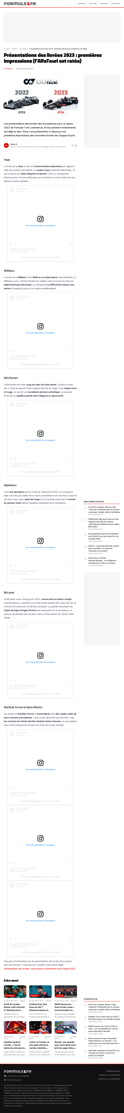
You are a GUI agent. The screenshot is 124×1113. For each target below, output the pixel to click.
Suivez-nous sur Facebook (16, 1076)
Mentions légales (113, 1071)
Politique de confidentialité (109, 1075)
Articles (14, 49)
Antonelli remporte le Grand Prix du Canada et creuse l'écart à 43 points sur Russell (103, 1053)
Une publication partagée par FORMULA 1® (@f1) (40, 257)
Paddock (104, 3)
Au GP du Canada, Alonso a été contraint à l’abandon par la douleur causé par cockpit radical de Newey (104, 509)
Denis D (14, 144)
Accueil (7, 49)
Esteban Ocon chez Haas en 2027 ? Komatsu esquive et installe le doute (104, 1018)
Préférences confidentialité (109, 1079)
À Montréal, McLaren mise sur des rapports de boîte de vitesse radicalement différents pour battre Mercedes (103, 523)
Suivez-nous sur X (13, 1080)
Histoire (92, 3)
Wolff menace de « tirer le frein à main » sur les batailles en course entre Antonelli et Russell (103, 1028)
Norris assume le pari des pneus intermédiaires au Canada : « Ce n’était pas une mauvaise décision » (104, 1040)
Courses (81, 3)
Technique (115, 3)
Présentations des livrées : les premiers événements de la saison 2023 (39, 968)
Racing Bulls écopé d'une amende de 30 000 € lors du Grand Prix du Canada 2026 (103, 536)
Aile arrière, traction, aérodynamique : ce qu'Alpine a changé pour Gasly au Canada (102, 560)
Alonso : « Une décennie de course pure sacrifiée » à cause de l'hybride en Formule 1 (103, 548)
